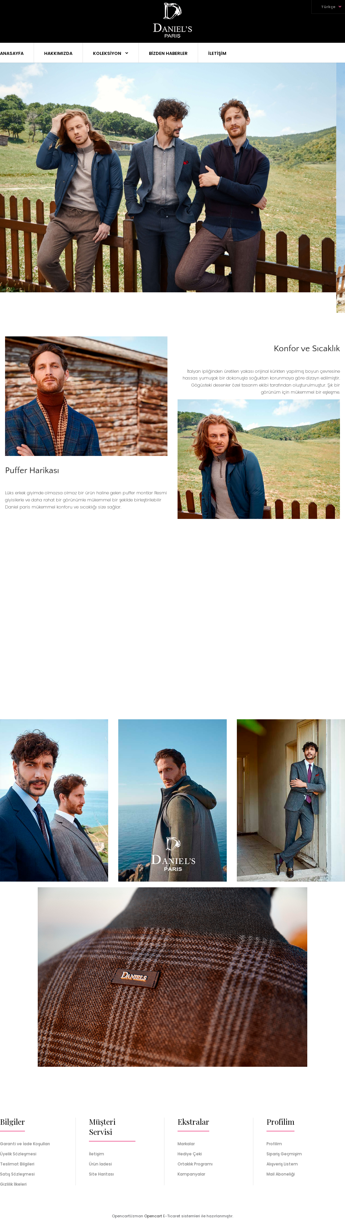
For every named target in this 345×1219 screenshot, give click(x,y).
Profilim (274, 1144)
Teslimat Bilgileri (17, 1164)
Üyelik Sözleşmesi (18, 1154)
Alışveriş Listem (282, 1164)
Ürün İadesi (100, 1164)
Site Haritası (101, 1174)
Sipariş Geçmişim (284, 1154)
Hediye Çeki (190, 1154)
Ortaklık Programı (195, 1164)
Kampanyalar (191, 1174)
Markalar (186, 1144)
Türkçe (328, 6)
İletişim (96, 1154)
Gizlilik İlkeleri (13, 1184)
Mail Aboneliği (280, 1174)
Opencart (153, 1216)
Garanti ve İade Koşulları (25, 1144)
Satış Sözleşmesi (17, 1174)
